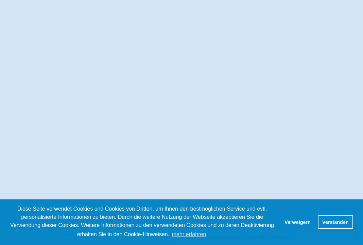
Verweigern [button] (297, 222)
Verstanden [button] (335, 222)
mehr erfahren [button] (189, 234)
